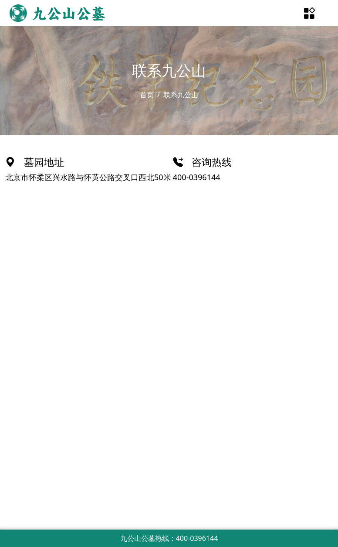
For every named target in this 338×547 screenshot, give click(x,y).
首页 (147, 94)
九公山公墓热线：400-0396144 (169, 538)
